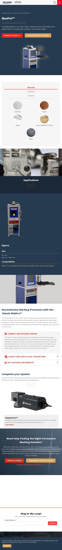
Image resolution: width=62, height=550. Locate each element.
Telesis (4, 13)
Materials (31, 87)
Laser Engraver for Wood (44, 125)
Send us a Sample (14, 460)
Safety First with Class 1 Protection (25, 356)
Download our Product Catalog (41, 460)
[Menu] (59, 2)
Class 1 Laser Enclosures (15, 13)
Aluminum (18, 112)
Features (31, 96)
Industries (31, 92)
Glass (18, 125)
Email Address (11, 520)
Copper (44, 112)
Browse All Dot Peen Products (29, 465)
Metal (31, 139)
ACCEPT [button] (7, 546)
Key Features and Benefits (19, 362)
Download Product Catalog (38, 35)
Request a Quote (12, 35)
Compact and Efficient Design (21, 334)
